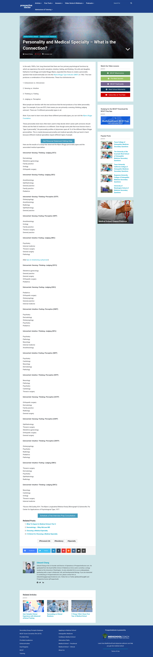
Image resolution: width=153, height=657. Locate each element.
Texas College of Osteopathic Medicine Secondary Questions (121, 144)
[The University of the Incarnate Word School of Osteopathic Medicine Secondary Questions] (106, 155)
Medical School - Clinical (31, 36)
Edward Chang (28, 54)
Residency (59, 540)
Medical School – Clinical (67, 645)
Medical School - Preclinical (48, 36)
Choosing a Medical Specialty (37, 529)
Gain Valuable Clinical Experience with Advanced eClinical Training (31, 615)
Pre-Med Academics (26, 639)
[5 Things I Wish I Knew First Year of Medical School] (81, 605)
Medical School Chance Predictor (113, 221)
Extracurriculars (25, 642)
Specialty (72, 540)
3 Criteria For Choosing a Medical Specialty (42, 533)
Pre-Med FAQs (24, 635)
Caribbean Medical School (67, 635)
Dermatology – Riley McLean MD (38, 526)
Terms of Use (115, 650)
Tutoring (22, 652)
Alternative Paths (64, 639)
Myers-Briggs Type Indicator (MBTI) (66, 75)
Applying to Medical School (67, 629)
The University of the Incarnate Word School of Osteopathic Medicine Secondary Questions (121, 156)
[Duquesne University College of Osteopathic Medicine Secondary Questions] (106, 178)
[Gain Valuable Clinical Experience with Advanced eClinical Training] (33, 605)
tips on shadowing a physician (37, 259)
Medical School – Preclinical (68, 642)
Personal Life (45, 540)
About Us (62, 649)
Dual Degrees (24, 645)
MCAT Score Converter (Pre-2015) (30, 632)
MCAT (22, 649)
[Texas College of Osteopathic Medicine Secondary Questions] (106, 145)
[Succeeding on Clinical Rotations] (57, 605)
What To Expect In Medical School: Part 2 (41, 523)
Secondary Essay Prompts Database (31, 629)
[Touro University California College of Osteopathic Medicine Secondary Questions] (106, 167)
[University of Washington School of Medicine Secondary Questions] (106, 189)
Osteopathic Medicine (66, 632)
